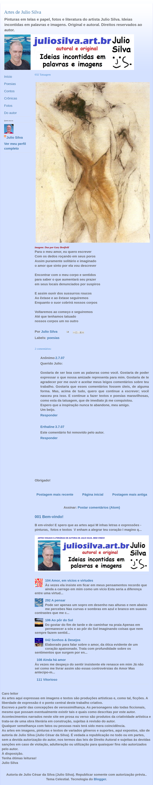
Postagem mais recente (54, 494)
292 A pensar (55, 600)
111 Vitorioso (47, 679)
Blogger (100, 779)
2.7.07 (59, 358)
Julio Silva (14, 137)
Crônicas (10, 98)
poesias (53, 338)
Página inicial (92, 494)
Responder (49, 415)
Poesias (10, 84)
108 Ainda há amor (51, 660)
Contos (9, 91)
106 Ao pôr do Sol (59, 620)
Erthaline (47, 427)
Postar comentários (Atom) (99, 507)
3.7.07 (59, 427)
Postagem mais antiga (129, 494)
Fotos (8, 105)
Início (8, 76)
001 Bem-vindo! (49, 516)
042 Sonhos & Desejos (62, 640)
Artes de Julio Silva (22, 12)
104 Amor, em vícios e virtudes (69, 580)
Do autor (10, 113)
